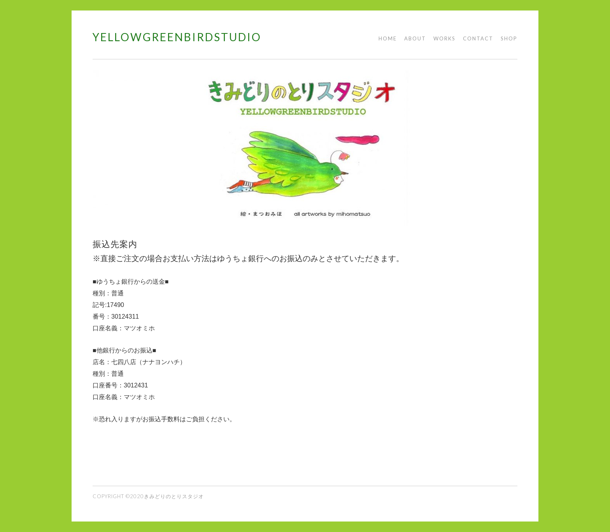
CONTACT (478, 38)
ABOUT (415, 38)
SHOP (509, 38)
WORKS (444, 38)
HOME (388, 38)
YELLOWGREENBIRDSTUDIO (177, 37)
